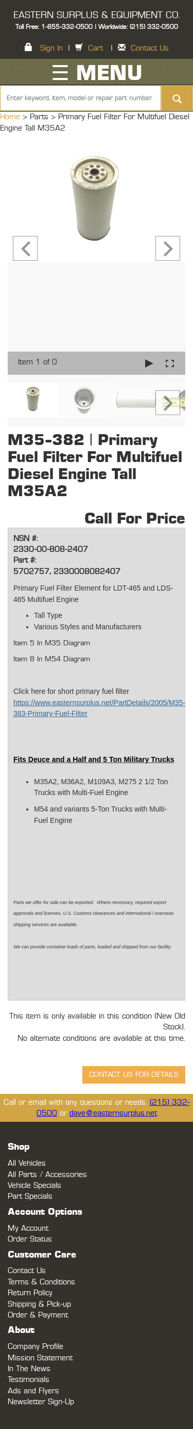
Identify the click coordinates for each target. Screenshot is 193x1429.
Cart (95, 48)
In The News (29, 1369)
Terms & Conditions (41, 1282)
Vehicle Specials (34, 1185)
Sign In (51, 48)
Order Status (30, 1239)
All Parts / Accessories (47, 1175)
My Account (28, 1228)
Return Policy (30, 1293)
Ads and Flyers (33, 1391)
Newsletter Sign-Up (41, 1402)
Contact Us (150, 48)
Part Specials (30, 1196)
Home (11, 117)
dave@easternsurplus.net (113, 1113)
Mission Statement (40, 1358)
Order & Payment (38, 1315)
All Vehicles (27, 1163)
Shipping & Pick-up (39, 1304)
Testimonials (28, 1380)
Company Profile (35, 1347)
